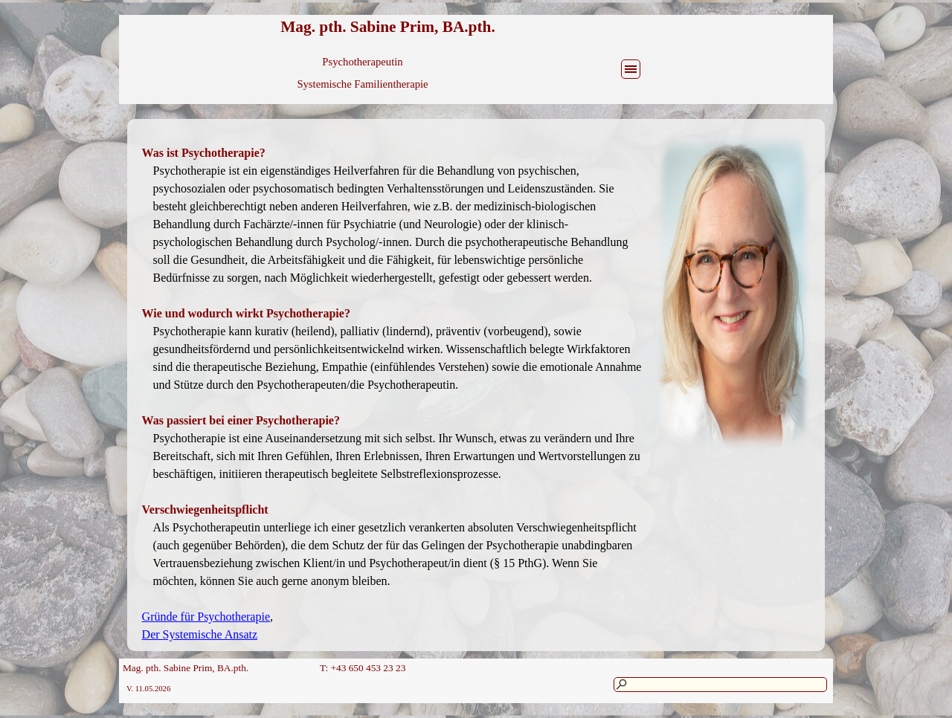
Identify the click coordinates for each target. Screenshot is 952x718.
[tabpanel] (392, 385)
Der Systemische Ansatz (200, 634)
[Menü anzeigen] (630, 69)
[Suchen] (720, 684)
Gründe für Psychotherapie (206, 616)
